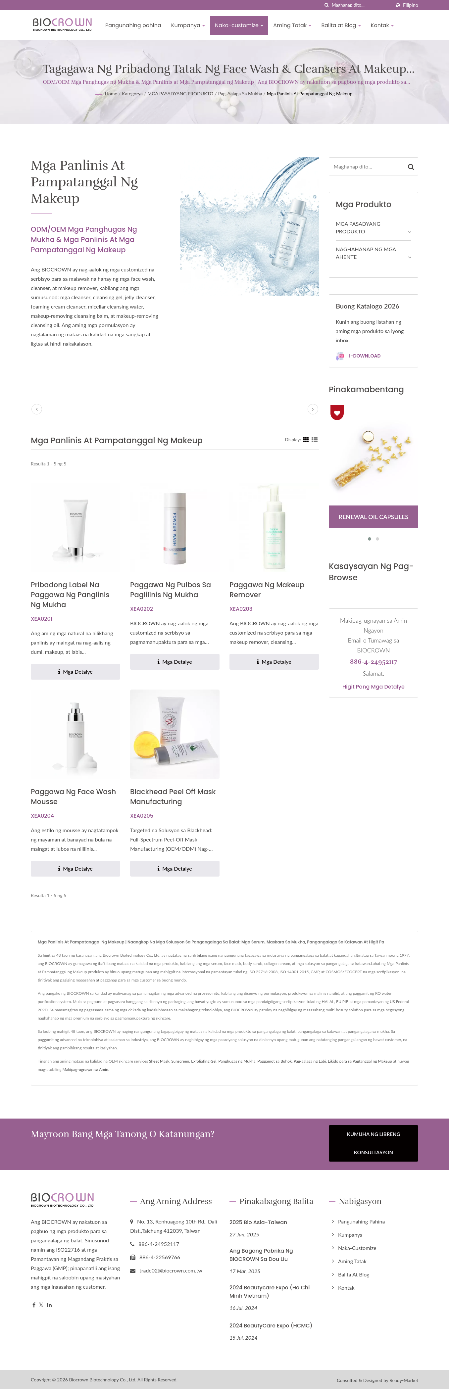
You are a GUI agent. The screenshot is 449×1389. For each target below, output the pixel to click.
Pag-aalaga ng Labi (310, 1061)
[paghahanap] (327, 5)
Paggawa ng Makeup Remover (267, 589)
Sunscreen (180, 1061)
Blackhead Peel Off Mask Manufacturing (173, 796)
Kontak (382, 25)
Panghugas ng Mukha (237, 1061)
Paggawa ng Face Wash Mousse (73, 796)
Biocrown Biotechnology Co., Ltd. (102, 1378)
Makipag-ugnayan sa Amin (85, 1069)
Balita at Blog (341, 25)
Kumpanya (188, 25)
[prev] (36, 409)
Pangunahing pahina (133, 25)
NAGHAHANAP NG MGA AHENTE (366, 253)
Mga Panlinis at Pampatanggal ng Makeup (310, 93)
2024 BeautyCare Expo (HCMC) (271, 1324)
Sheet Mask (159, 1061)
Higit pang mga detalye (373, 687)
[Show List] (314, 439)
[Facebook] (33, 1303)
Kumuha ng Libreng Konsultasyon (373, 1143)
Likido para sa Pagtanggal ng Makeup (360, 1061)
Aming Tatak (292, 25)
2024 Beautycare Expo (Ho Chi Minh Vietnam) (269, 1290)
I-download (358, 356)
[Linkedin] (49, 1303)
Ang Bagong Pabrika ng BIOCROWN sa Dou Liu (261, 1253)
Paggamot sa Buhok (275, 1061)
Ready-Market (403, 1378)
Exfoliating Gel (204, 1061)
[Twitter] (41, 1303)
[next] (313, 409)
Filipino (410, 5)
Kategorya (132, 93)
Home (111, 93)
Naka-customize (239, 25)
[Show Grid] (306, 439)
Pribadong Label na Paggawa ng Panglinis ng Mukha (70, 594)
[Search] (361, 5)
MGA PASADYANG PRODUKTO (180, 93)
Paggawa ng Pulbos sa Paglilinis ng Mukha (170, 589)
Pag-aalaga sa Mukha (240, 93)
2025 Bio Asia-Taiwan (258, 1220)
